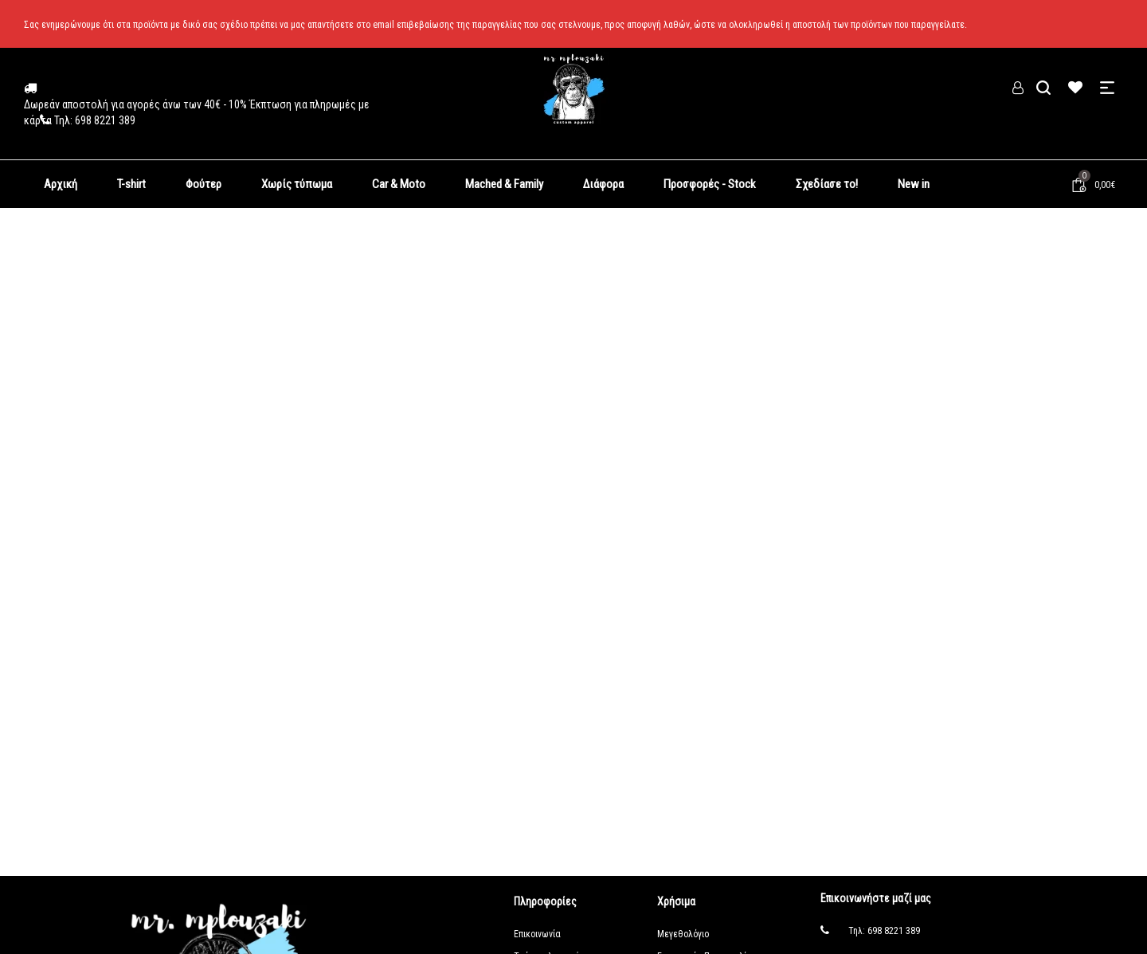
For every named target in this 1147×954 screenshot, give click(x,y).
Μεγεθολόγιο (683, 934)
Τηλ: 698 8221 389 (884, 930)
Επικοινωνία (537, 934)
